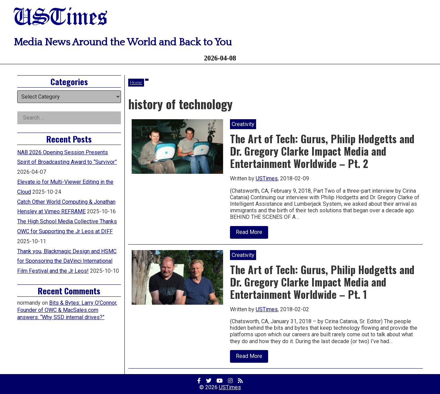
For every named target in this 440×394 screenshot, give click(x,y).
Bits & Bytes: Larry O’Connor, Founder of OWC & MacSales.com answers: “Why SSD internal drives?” (67, 310)
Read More (252, 233)
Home (136, 82)
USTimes (60, 18)
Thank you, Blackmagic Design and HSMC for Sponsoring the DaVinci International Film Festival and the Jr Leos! (67, 261)
